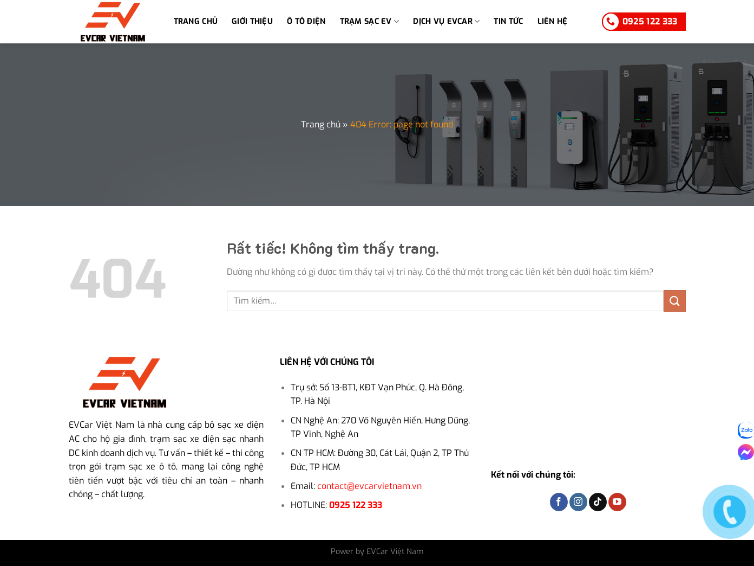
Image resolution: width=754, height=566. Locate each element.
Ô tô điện (306, 21)
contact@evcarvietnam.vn (369, 486)
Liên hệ (552, 21)
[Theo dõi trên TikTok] (598, 502)
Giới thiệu (252, 21)
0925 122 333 (355, 505)
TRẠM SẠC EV (369, 21)
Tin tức (508, 21)
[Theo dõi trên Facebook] (559, 502)
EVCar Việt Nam (101, 424)
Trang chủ (196, 21)
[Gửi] (674, 300)
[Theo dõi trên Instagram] (578, 502)
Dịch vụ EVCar (446, 21)
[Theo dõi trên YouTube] (617, 502)
